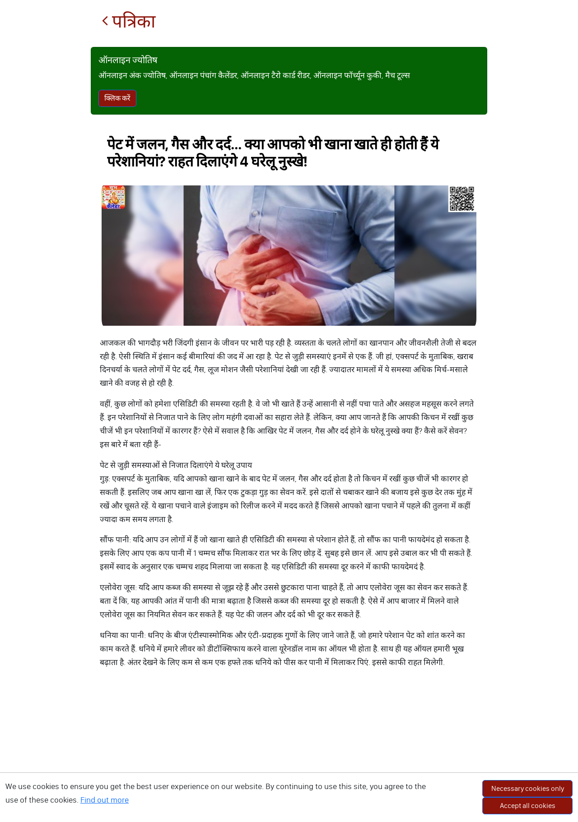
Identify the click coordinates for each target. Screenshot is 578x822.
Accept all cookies (527, 805)
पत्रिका (128, 21)
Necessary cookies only (527, 788)
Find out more (104, 800)
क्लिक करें (117, 98)
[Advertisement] (289, 754)
